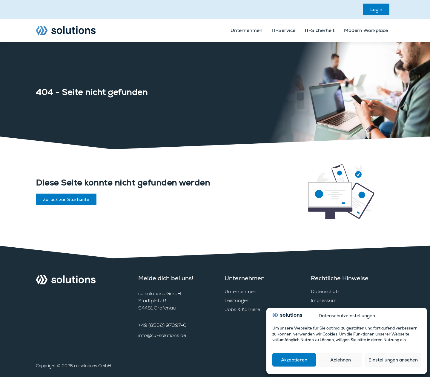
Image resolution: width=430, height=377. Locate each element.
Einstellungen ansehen (393, 360)
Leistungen (237, 300)
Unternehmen (241, 291)
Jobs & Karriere (242, 309)
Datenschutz (325, 291)
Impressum (324, 300)
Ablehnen (340, 360)
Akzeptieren (294, 360)
